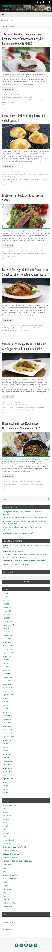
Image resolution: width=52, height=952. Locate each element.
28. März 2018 (15, 171)
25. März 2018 (15, 251)
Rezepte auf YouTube (10, 875)
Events (5, 830)
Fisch (10, 328)
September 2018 (8, 653)
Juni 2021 (6, 597)
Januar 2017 (7, 723)
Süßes (30, 97)
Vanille (4, 102)
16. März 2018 (15, 325)
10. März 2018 (15, 402)
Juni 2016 (6, 747)
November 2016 (8, 730)
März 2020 (6, 618)
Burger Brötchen (29, 179)
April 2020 (6, 614)
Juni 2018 (6, 663)
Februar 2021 (7, 607)
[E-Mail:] (26, 578)
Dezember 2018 (8, 642)
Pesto (23, 253)
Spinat (41, 328)
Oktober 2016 (7, 733)
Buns (17, 179)
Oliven (31, 328)
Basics (6, 174)
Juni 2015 (6, 789)
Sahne (39, 100)
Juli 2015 (6, 786)
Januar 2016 (7, 765)
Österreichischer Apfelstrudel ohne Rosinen (30, 561)
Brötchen (12, 179)
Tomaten (13, 256)
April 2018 (6, 670)
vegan (30, 410)
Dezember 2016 (8, 726)
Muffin (30, 100)
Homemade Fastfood (8, 182)
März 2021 (6, 604)
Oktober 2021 (7, 593)
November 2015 (8, 772)
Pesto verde (29, 253)
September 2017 (8, 695)
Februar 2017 (7, 719)
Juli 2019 (6, 628)
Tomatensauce (19, 330)
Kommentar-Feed (9, 926)
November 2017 (8, 688)
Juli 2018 (6, 660)
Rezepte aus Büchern (10, 879)
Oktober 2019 (7, 621)
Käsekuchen (7, 100)
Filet (5, 253)
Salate (5, 882)
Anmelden (6, 919)
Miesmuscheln (25, 484)
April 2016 (6, 754)
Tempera (39, 950)
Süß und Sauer (7, 889)
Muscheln (42, 484)
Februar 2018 (7, 677)
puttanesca (12, 410)
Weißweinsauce (13, 487)
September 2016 (8, 737)
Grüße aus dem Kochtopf (21, 405)
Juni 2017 (6, 705)
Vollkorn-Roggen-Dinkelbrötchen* (20, 564)
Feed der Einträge (9, 922)
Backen (6, 179)
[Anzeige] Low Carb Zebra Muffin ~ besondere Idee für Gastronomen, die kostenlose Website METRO (22, 39)
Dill (8, 407)
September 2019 (8, 625)
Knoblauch (7, 484)
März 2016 (6, 758)
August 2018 (7, 656)
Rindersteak (44, 253)
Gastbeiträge (7, 843)
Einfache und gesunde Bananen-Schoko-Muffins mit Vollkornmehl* (25, 518)
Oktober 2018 (7, 649)
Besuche (5, 812)
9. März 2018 (14, 481)
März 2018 (6, 674)
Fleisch (24, 251)
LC (12, 100)
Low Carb (16, 100)
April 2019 (6, 632)
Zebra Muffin (10, 102)
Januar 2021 (7, 611)
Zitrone (34, 410)
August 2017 (7, 698)
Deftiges (18, 174)
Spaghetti (19, 410)
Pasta (30, 405)
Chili (5, 407)
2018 (6, 20)
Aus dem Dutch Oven (10, 805)
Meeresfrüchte (15, 484)
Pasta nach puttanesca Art (36, 407)
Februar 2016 (7, 761)
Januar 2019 (7, 639)
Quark (35, 100)
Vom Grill (6, 899)
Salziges (12, 176)
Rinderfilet (36, 253)
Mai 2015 (6, 793)
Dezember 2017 (8, 684)
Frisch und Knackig (9, 840)
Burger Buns (38, 179)
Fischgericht (16, 328)
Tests (4, 896)
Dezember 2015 (8, 768)
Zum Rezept (9, 89)
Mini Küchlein (24, 100)
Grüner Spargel (16, 253)
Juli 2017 (6, 702)
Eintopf (39, 481)
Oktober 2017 (7, 691)
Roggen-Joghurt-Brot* (16, 551)
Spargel (4, 256)
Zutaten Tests (7, 906)
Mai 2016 (6, 751)
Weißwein (27, 330)
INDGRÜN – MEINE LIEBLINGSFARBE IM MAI (17, 861)
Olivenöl (36, 328)
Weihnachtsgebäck (9, 903)
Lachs (27, 328)
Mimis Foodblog (8, 6)
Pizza (4, 871)
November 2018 (8, 646)
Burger (21, 179)
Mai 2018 (6, 667)
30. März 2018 (15, 94)
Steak (8, 256)
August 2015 (7, 782)
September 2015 (8, 779)
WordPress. (46, 950)
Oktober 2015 (7, 775)
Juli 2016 (6, 744)
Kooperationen (23, 97)
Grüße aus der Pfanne (39, 251)
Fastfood (24, 174)
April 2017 (6, 712)
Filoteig (6, 328)
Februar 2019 (7, 635)
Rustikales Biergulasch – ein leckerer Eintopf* (18, 533)
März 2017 (6, 716)
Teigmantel (5, 330)
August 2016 (7, 740)
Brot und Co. (12, 174)
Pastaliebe (5, 410)
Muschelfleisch (34, 484)
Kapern (23, 328)
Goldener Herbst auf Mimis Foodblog (15, 847)
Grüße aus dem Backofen (11, 97)
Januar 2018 (7, 681)
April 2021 (6, 600)
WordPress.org (8, 929)
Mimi (5, 94)
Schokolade (44, 100)
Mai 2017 (6, 709)
